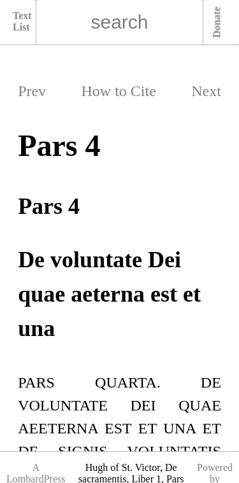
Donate (217, 22)
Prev (32, 91)
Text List (22, 21)
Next (206, 91)
